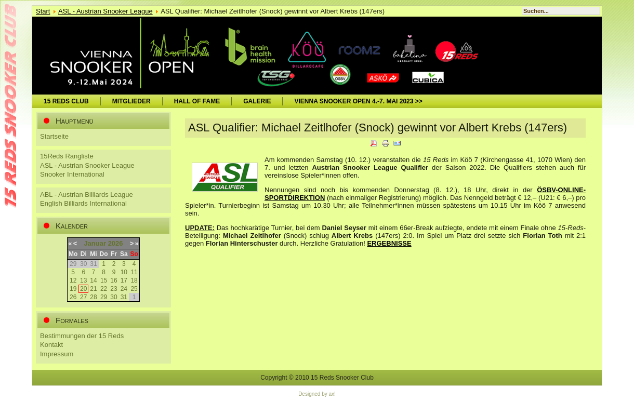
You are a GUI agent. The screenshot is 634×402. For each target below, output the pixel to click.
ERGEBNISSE (389, 243)
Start (43, 11)
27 (83, 297)
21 (93, 288)
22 (103, 288)
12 (73, 280)
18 (133, 280)
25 (133, 288)
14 (93, 280)
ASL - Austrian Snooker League (105, 11)
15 (103, 280)
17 (124, 280)
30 (113, 297)
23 (113, 288)
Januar (95, 243)
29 (103, 297)
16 (113, 280)
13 (83, 280)
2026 (115, 243)
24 (124, 288)
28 (93, 297)
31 (124, 297)
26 (73, 297)
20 (83, 288)
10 (124, 272)
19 (73, 288)
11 (133, 272)
